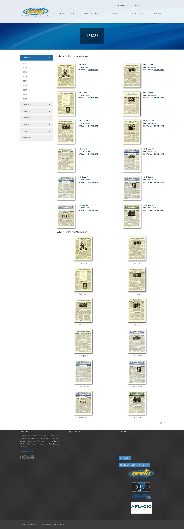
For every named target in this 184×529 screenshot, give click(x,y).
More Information (26, 451)
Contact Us (124, 458)
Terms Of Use (59, 524)
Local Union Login (121, 5)
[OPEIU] (36, 11)
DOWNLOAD (93, 70)
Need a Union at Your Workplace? (134, 465)
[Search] (144, 5)
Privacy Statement (46, 524)
